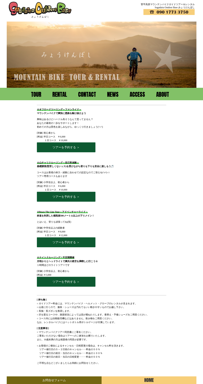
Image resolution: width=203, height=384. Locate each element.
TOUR (36, 94)
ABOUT (162, 94)
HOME (149, 380)
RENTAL (59, 94)
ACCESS (137, 94)
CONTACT (87, 94)
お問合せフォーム (54, 380)
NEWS (113, 94)
